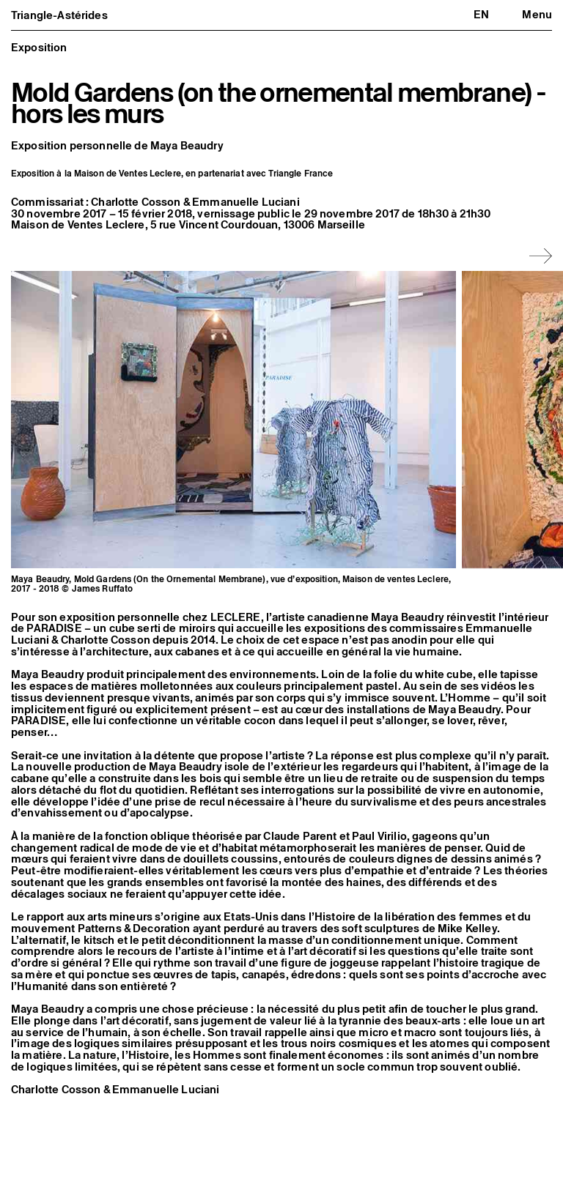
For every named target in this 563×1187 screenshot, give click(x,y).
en (481, 14)
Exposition (39, 47)
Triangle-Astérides (59, 15)
